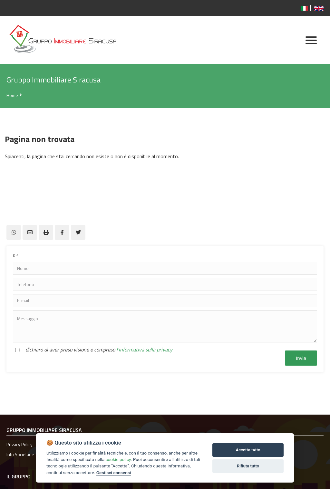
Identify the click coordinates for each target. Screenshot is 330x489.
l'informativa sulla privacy (144, 349)
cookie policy (118, 459)
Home (12, 95)
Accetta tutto (248, 449)
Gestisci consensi (113, 472)
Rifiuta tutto (248, 466)
